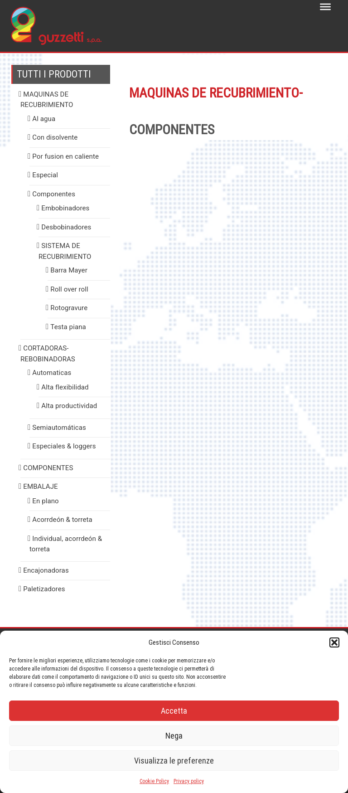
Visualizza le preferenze (174, 760)
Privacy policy (189, 781)
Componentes (53, 194)
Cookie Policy (154, 781)
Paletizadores (44, 589)
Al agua (43, 119)
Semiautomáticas (59, 427)
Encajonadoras (45, 570)
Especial (45, 175)
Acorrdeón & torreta (62, 520)
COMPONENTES (48, 468)
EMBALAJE (40, 486)
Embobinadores (65, 208)
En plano (45, 501)
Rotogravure (68, 308)
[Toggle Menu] (325, 7)
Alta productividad (69, 406)
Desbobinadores (66, 227)
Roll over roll (69, 289)
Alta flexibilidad (64, 387)
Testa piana (68, 327)
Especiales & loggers (64, 446)
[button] (334, 642)
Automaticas (51, 373)
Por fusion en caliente (65, 156)
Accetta (174, 710)
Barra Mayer (68, 270)
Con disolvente (54, 137)
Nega (174, 735)
